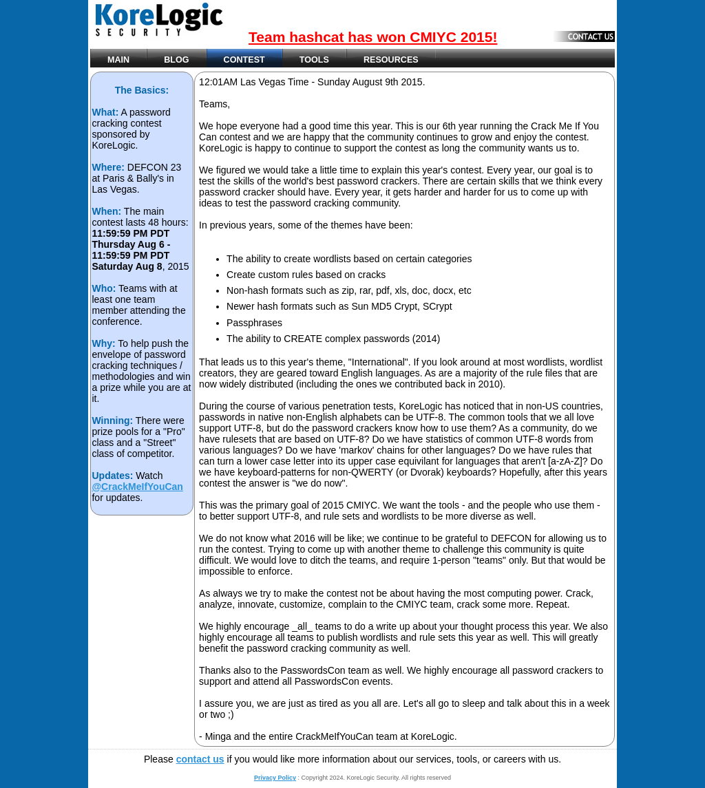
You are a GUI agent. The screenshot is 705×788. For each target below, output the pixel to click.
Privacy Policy (275, 777)
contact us (200, 759)
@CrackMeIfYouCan (137, 486)
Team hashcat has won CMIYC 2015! (373, 37)
